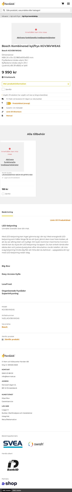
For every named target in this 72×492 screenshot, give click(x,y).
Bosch (4, 327)
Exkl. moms (17, 490)
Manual (9, 115)
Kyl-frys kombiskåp (30, 16)
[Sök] (36, 10)
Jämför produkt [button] (10, 339)
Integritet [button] (5, 416)
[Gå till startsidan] (8, 3)
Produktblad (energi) (21, 103)
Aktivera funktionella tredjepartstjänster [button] (36, 38)
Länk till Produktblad (60, 220)
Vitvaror (5, 16)
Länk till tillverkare (13, 112)
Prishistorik (8, 77)
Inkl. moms (7, 490)
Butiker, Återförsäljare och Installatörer (17, 413)
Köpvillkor (6, 398)
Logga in (5, 410)
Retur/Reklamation (9, 420)
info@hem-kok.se (8, 376)
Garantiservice (7, 401)
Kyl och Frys (15, 16)
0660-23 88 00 (7, 373)
